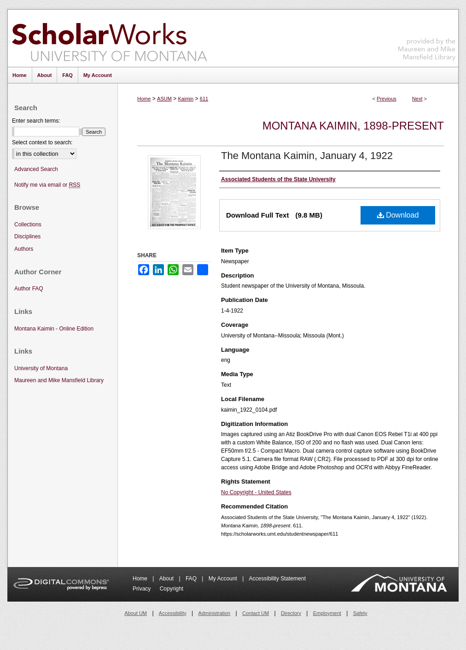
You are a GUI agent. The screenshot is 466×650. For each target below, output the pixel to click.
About (167, 578)
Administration (214, 613)
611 (204, 98)
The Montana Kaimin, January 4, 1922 (307, 155)
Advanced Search (36, 169)
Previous (386, 98)
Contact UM (255, 613)
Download (398, 215)
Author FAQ (28, 288)
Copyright (171, 588)
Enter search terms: (36, 121)
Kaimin (186, 98)
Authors (23, 249)
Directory (291, 613)
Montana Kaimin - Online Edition (53, 328)
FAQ (192, 578)
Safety (360, 613)
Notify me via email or (47, 185)
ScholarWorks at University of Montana (109, 38)
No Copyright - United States (256, 492)
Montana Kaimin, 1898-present (353, 125)
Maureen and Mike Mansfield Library (427, 37)
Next (417, 98)
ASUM (164, 98)
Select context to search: (42, 142)
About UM (135, 613)
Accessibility (172, 613)
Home (144, 98)
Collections (27, 224)
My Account (224, 578)
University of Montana (41, 368)
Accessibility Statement (277, 578)
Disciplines (27, 236)
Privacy (142, 588)
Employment (327, 613)
